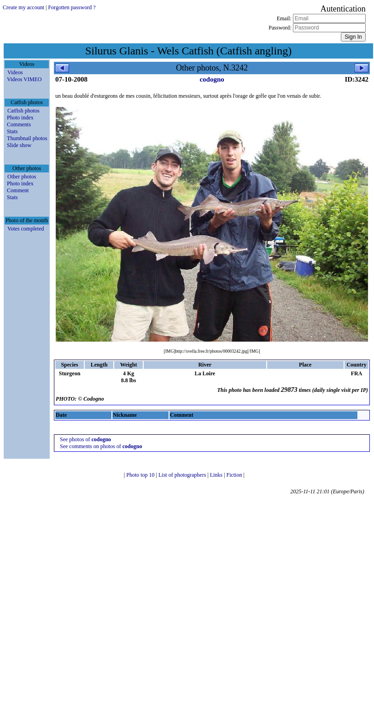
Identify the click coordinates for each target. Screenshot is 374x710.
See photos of (85, 439)
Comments (19, 124)
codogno (211, 79)
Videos (15, 72)
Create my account (23, 7)
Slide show (19, 145)
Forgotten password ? (71, 7)
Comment (18, 190)
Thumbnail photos (27, 138)
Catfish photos (23, 110)
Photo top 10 (141, 475)
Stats (12, 131)
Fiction (234, 475)
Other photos (21, 176)
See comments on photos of (101, 446)
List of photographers (182, 475)
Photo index (20, 117)
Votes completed (25, 228)
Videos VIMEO (24, 79)
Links (217, 475)
